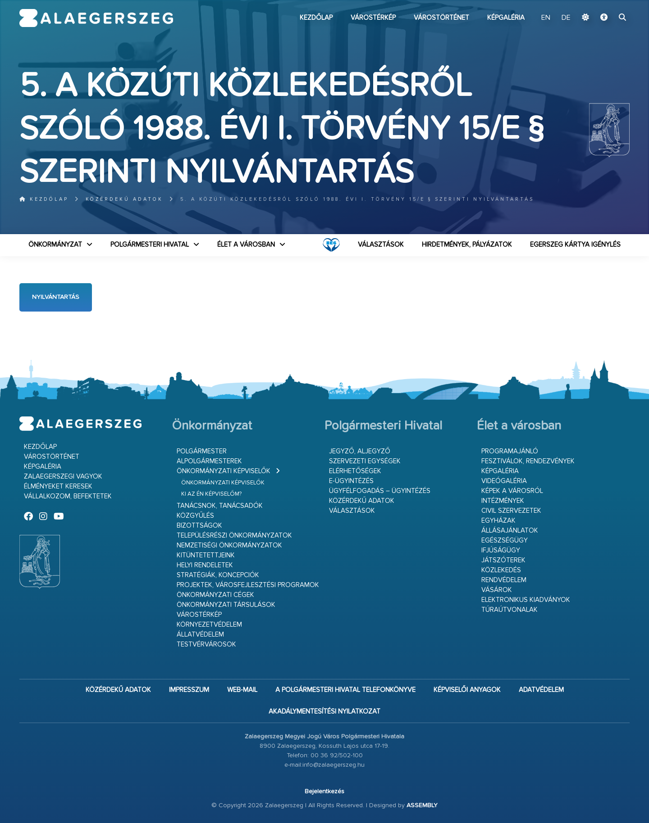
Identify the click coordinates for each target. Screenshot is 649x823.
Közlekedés (501, 570)
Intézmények (502, 500)
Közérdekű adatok (124, 199)
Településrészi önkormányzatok (234, 535)
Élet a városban (246, 244)
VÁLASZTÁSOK (381, 244)
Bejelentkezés (324, 791)
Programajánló (509, 451)
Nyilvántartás (55, 297)
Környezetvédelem (209, 624)
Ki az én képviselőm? (211, 494)
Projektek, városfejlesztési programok (248, 585)
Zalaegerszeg (96, 18)
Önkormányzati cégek (215, 595)
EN (545, 18)
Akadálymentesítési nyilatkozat (324, 711)
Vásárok (496, 590)
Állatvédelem (200, 634)
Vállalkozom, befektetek (68, 496)
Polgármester (202, 451)
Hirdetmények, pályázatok (467, 244)
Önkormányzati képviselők (223, 471)
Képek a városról (512, 491)
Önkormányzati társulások (226, 604)
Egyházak (498, 520)
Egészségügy (504, 540)
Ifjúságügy (500, 550)
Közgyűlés (195, 515)
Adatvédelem (541, 690)
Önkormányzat (55, 244)
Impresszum (189, 690)
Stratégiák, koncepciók (218, 575)
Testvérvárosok (206, 644)
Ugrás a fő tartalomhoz (607, 4)
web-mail (242, 690)
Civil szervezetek (511, 510)
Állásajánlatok (509, 530)
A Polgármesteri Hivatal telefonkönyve (345, 690)
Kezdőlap (316, 17)
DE (566, 18)
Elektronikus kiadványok (525, 600)
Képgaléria (506, 17)
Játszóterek (503, 560)
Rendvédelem (503, 580)
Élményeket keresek (58, 486)
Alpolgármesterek (209, 461)
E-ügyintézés (351, 481)
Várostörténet (441, 17)
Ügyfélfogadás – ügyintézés (379, 491)
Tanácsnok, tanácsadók (220, 505)
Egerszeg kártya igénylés (575, 244)
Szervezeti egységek (365, 461)
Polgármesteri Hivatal (149, 244)
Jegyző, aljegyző (359, 451)
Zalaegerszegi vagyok (63, 476)
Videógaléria (504, 481)
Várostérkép (373, 17)
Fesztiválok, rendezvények (528, 461)
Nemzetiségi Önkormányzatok (229, 545)
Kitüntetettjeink (206, 555)
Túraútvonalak (509, 609)
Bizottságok (199, 525)
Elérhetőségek (355, 471)
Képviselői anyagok (467, 690)
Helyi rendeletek (205, 565)
